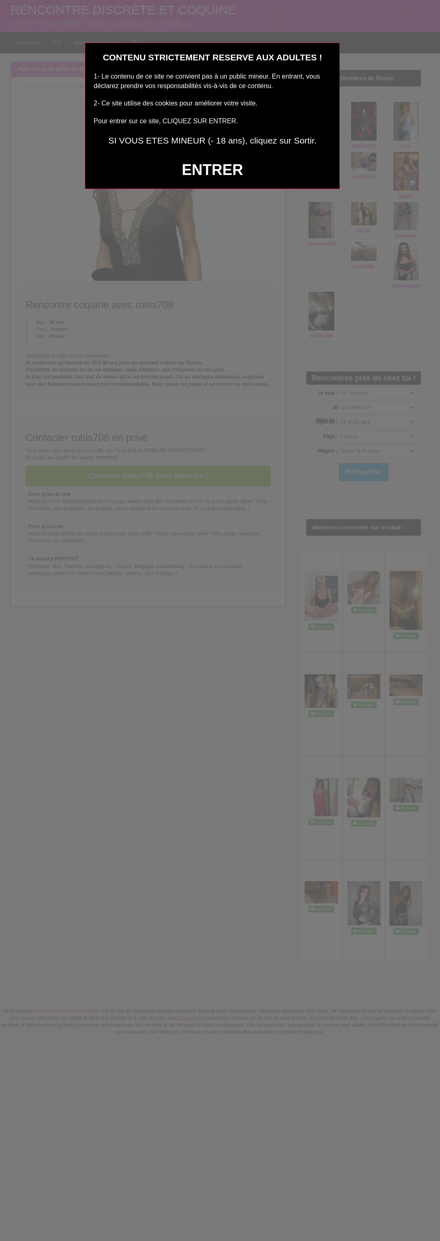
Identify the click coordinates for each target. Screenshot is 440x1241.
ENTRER (212, 169)
